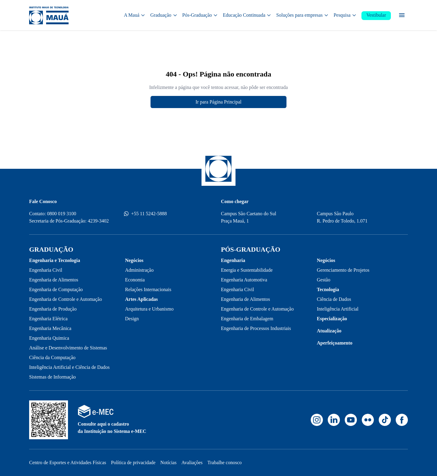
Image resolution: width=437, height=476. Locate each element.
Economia (135, 279)
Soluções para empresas (302, 15)
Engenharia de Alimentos (53, 279)
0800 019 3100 (61, 213)
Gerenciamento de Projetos (343, 270)
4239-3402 (98, 220)
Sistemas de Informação (52, 376)
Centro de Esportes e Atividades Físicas (67, 462)
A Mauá (134, 15)
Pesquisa (345, 15)
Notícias (168, 462)
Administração (139, 270)
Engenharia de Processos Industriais (256, 328)
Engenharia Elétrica (48, 318)
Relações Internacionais (148, 289)
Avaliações (192, 462)
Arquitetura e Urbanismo (149, 308)
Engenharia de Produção (52, 308)
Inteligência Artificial (337, 308)
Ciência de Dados (334, 299)
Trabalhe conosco (225, 462)
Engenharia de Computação (56, 289)
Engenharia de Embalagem (247, 318)
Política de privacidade (133, 462)
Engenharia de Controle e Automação (65, 299)
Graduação (163, 15)
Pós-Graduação (200, 15)
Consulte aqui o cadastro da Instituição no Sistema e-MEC (112, 427)
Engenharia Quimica (49, 338)
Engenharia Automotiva (244, 279)
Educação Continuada (247, 15)
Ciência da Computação (52, 357)
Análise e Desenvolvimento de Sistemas (68, 347)
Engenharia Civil (45, 270)
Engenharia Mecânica (50, 328)
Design (132, 318)
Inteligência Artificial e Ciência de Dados (69, 367)
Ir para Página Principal (218, 101)
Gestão (323, 279)
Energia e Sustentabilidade (247, 270)
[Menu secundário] (402, 15)
